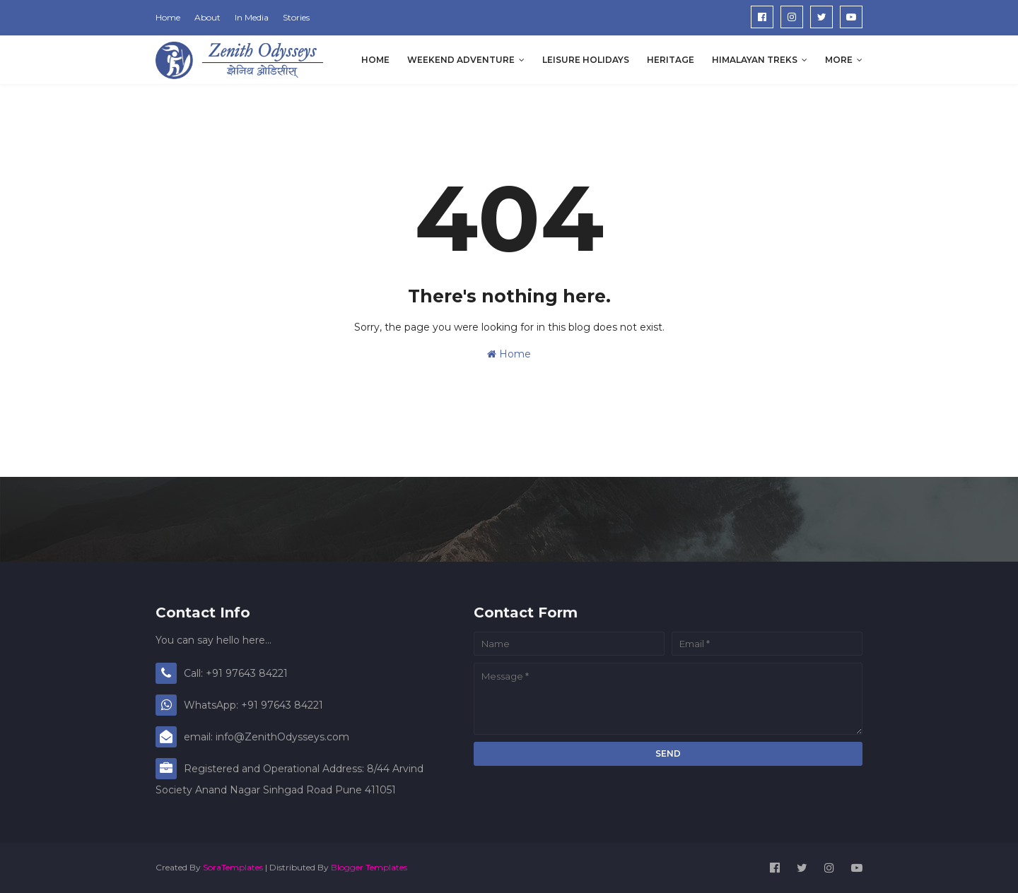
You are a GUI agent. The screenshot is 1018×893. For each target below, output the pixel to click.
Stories (296, 17)
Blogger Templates (369, 867)
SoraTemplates (233, 867)
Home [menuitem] (375, 59)
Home (168, 17)
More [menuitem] (839, 59)
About (207, 17)
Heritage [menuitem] (670, 59)
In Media (252, 17)
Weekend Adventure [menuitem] (461, 59)
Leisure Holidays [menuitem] (585, 59)
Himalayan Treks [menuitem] (754, 59)
